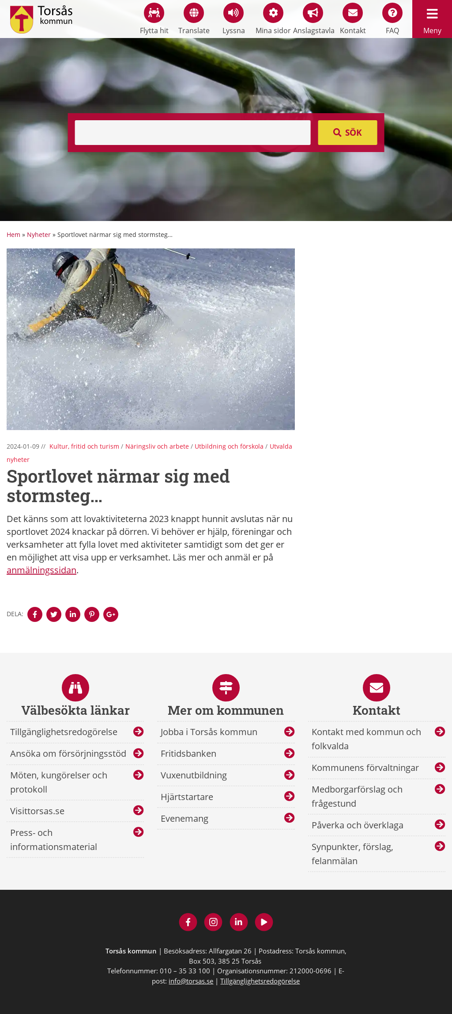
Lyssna (233, 19)
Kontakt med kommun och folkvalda (366, 739)
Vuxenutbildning (194, 775)
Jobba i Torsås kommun (209, 732)
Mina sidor (273, 19)
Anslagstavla (313, 19)
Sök (353, 132)
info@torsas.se (191, 980)
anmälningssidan (41, 570)
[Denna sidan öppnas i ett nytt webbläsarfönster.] (34, 614)
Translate (194, 19)
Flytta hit (154, 19)
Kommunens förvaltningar (365, 768)
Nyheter (39, 234)
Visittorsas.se (37, 811)
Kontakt (353, 19)
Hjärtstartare (187, 797)
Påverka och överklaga (357, 825)
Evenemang (184, 818)
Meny (432, 19)
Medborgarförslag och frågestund (357, 796)
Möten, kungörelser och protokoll (58, 782)
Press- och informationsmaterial (53, 840)
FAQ (392, 19)
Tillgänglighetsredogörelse (63, 732)
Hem (13, 234)
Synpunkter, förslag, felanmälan (352, 854)
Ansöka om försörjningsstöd (68, 753)
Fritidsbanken (188, 753)
